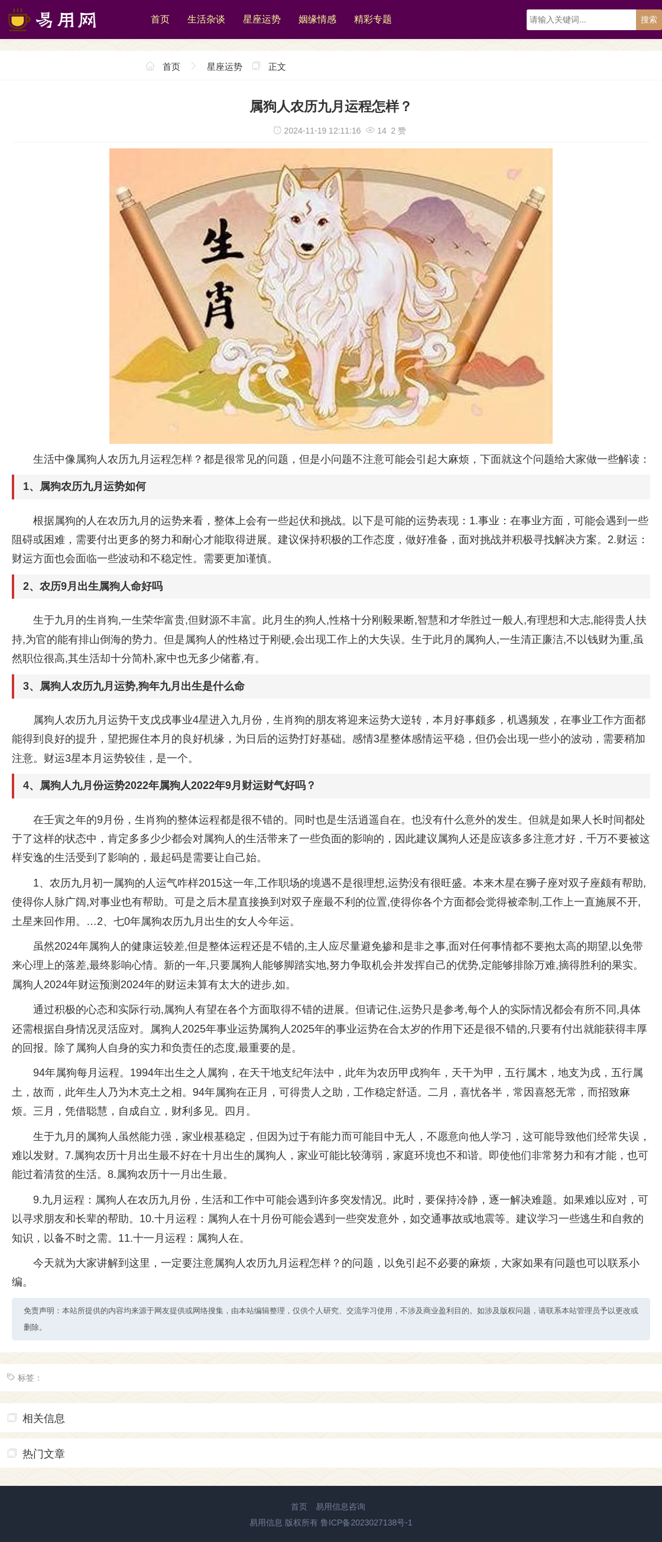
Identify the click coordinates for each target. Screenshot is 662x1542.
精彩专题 (373, 19)
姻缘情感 (317, 19)
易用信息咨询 (340, 1506)
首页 (160, 19)
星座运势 (262, 19)
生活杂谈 (206, 19)
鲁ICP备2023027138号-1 (366, 1522)
